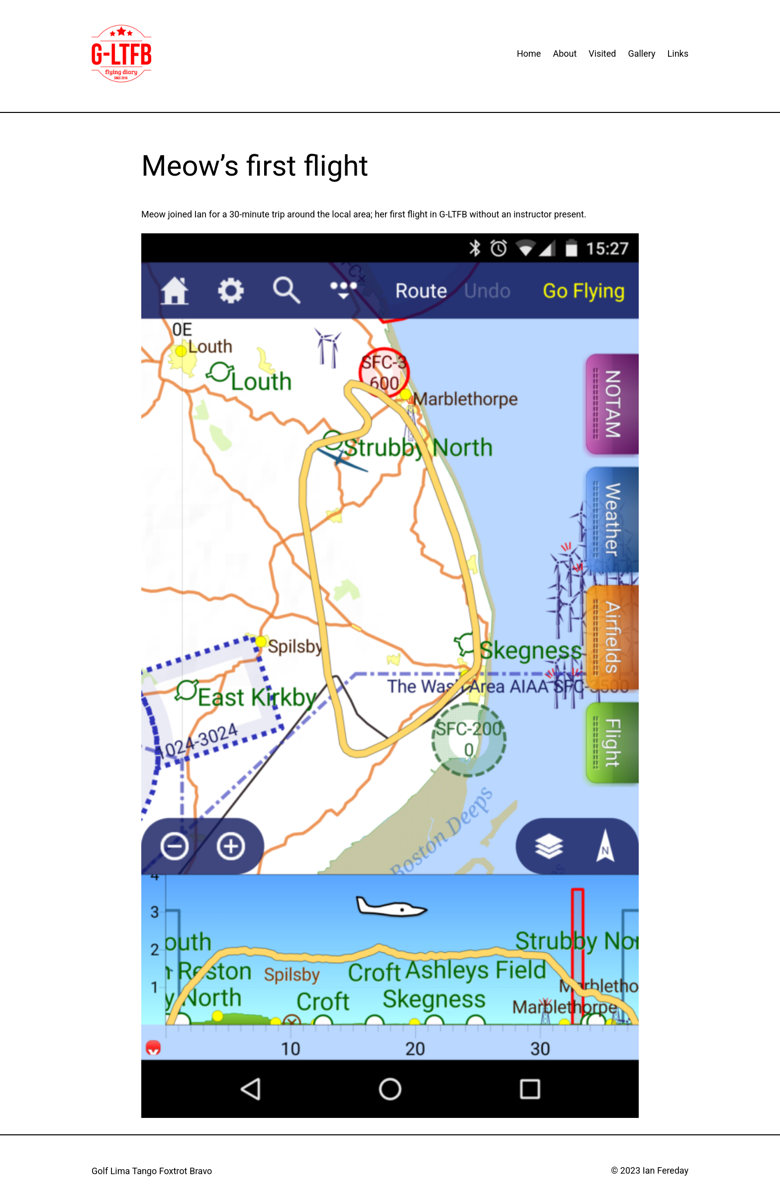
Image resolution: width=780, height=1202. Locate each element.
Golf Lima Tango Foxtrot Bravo (152, 1171)
